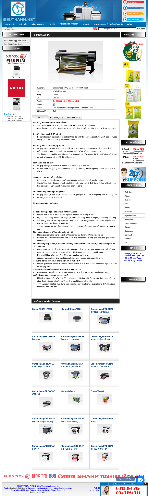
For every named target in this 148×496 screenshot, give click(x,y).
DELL (127, 243)
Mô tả (40, 118)
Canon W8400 (68, 391)
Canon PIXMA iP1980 (71, 309)
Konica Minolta (131, 223)
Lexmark (128, 235)
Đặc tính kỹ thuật (56, 118)
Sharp (127, 208)
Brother (128, 239)
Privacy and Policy (38, 492)
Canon (128, 200)
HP (126, 204)
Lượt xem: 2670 (73, 118)
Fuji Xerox (129, 192)
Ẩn (146, 483)
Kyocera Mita (130, 215)
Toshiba (128, 212)
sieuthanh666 (138, 151)
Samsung (129, 231)
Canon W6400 (97, 391)
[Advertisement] (133, 327)
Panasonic (129, 219)
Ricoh (127, 196)
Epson (128, 227)
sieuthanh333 (138, 161)
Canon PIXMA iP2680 (42, 309)
